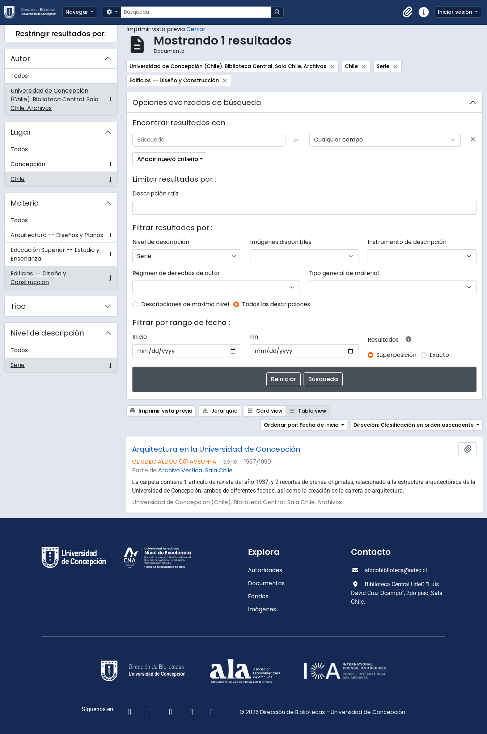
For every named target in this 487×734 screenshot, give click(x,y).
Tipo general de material (344, 273)
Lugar (20, 132)
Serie (60, 366)
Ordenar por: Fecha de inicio (302, 425)
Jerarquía (220, 410)
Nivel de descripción (47, 333)
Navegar (77, 12)
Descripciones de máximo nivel (185, 304)
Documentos (266, 583)
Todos (19, 76)
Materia (24, 203)
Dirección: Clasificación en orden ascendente (414, 425)
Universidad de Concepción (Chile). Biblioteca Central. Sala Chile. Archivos (60, 99)
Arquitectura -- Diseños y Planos (60, 237)
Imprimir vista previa (161, 410)
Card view (265, 410)
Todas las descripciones (276, 304)
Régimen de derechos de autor (176, 273)
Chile (60, 180)
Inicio (139, 337)
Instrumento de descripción (407, 242)
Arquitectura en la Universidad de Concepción (216, 449)
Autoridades (265, 570)
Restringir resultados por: (61, 34)
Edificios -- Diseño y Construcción (60, 277)
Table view (307, 410)
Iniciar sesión (456, 12)
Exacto (439, 355)
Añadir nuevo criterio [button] (167, 159)
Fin (254, 337)
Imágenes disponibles (281, 242)
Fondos (258, 596)
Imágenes (262, 609)
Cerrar (196, 29)
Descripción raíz (155, 193)
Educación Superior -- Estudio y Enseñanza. (60, 254)
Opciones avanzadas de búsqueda (196, 102)
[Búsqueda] (196, 12)
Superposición (396, 355)
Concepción (60, 166)
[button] (408, 12)
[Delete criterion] (473, 139)
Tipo (18, 306)
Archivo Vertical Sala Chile (195, 470)
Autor (20, 59)
